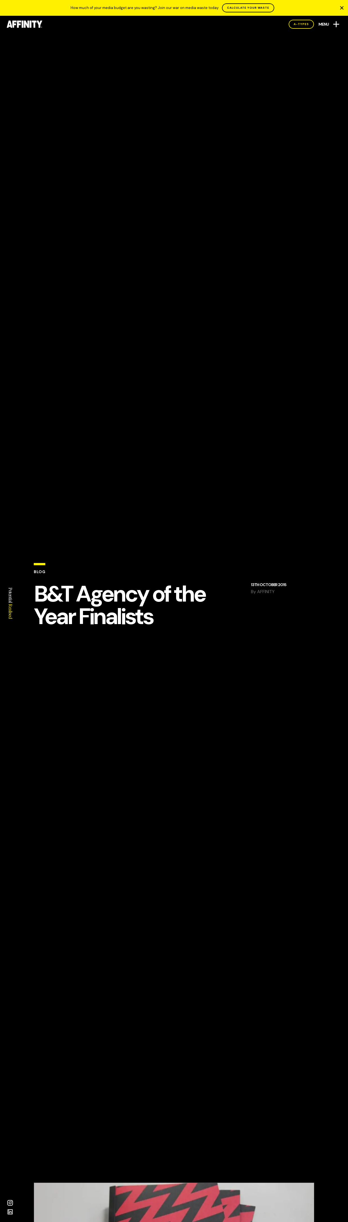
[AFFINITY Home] (24, 24)
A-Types (301, 24)
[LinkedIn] (10, 1211)
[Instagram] (10, 1202)
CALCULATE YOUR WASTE (248, 8)
